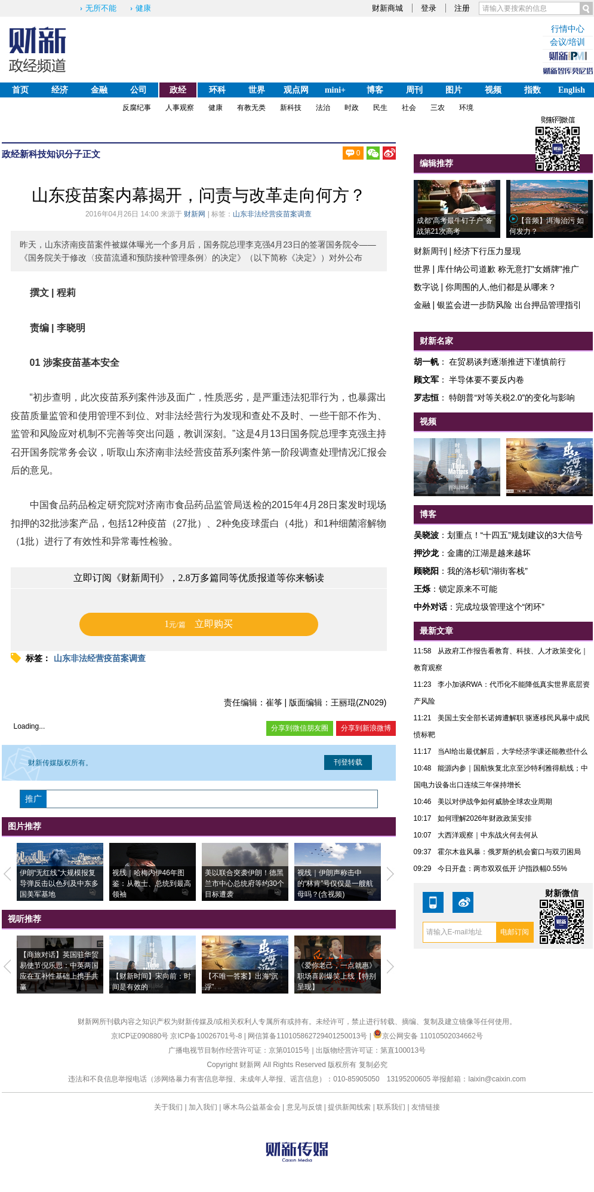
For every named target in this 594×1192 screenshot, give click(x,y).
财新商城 (387, 8)
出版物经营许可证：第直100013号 (371, 1050)
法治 (323, 107)
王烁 (422, 589)
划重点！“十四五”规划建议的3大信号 (515, 535)
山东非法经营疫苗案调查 (272, 214)
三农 (437, 107)
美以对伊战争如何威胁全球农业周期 (495, 801)
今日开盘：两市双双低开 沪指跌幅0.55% (502, 868)
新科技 (290, 107)
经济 (59, 89)
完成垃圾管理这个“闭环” (499, 607)
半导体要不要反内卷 (486, 379)
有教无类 (251, 107)
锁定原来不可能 (468, 589)
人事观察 (179, 107)
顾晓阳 (426, 571)
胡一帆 (426, 361)
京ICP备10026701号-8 (207, 1036)
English (571, 89)
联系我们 (391, 1107)
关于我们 (168, 1107)
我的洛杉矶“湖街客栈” (487, 571)
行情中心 (567, 29)
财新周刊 (430, 251)
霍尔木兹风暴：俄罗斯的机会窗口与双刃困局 (509, 852)
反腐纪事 (136, 107)
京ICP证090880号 (139, 1036)
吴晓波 (426, 535)
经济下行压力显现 (487, 251)
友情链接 (425, 1107)
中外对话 (430, 607)
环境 (466, 107)
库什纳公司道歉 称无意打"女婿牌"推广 (508, 269)
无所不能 (100, 8)
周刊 (414, 89)
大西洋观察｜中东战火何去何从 (488, 835)
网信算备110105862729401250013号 (308, 1036)
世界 (256, 89)
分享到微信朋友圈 (299, 728)
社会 (409, 107)
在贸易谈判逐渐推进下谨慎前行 (507, 361)
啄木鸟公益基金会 (252, 1107)
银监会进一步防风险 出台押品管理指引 (509, 305)
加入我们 (203, 1107)
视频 (493, 89)
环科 (217, 89)
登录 (428, 8)
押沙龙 (426, 553)
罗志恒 (426, 397)
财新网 (194, 214)
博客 (375, 89)
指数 (532, 89)
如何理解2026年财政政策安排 (485, 818)
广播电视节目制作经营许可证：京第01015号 (239, 1050)
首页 (20, 89)
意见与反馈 (304, 1107)
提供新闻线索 (349, 1107)
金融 (99, 89)
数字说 (426, 287)
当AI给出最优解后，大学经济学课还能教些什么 (512, 751)
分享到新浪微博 (366, 728)
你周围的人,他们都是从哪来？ (500, 287)
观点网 (296, 89)
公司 (138, 89)
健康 (143, 8)
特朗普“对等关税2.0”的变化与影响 (512, 397)
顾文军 (426, 379)
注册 (462, 8)
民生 (380, 107)
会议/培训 (568, 42)
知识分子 (64, 154)
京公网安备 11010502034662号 (428, 1036)
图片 (453, 89)
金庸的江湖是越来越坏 (489, 553)
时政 (351, 107)
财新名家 (436, 341)
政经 (178, 89)
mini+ (335, 89)
